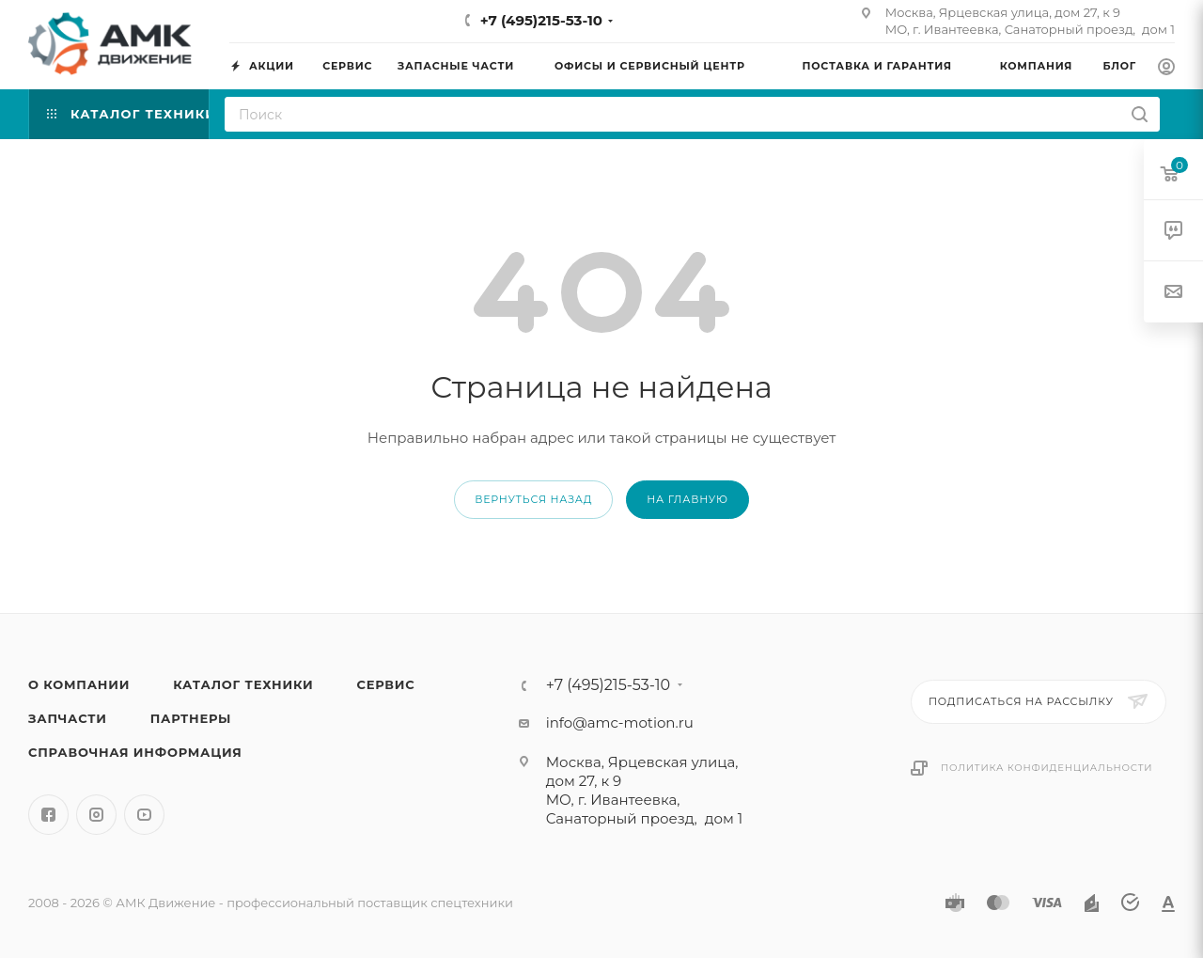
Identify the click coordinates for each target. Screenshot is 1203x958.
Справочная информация (135, 752)
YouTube (144, 814)
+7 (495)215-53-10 (541, 20)
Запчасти (67, 718)
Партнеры (191, 718)
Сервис (385, 684)
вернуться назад (533, 499)
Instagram (96, 814)
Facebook (48, 814)
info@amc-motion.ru (620, 722)
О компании (79, 684)
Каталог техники (243, 684)
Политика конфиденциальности (1046, 768)
